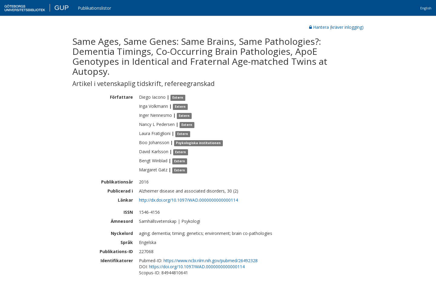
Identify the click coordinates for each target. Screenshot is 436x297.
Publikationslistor (94, 8)
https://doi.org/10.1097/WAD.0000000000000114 (197, 266)
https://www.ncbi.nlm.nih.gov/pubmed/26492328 (211, 260)
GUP (61, 8)
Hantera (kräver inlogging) (336, 27)
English (425, 8)
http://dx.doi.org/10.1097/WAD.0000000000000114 (188, 200)
